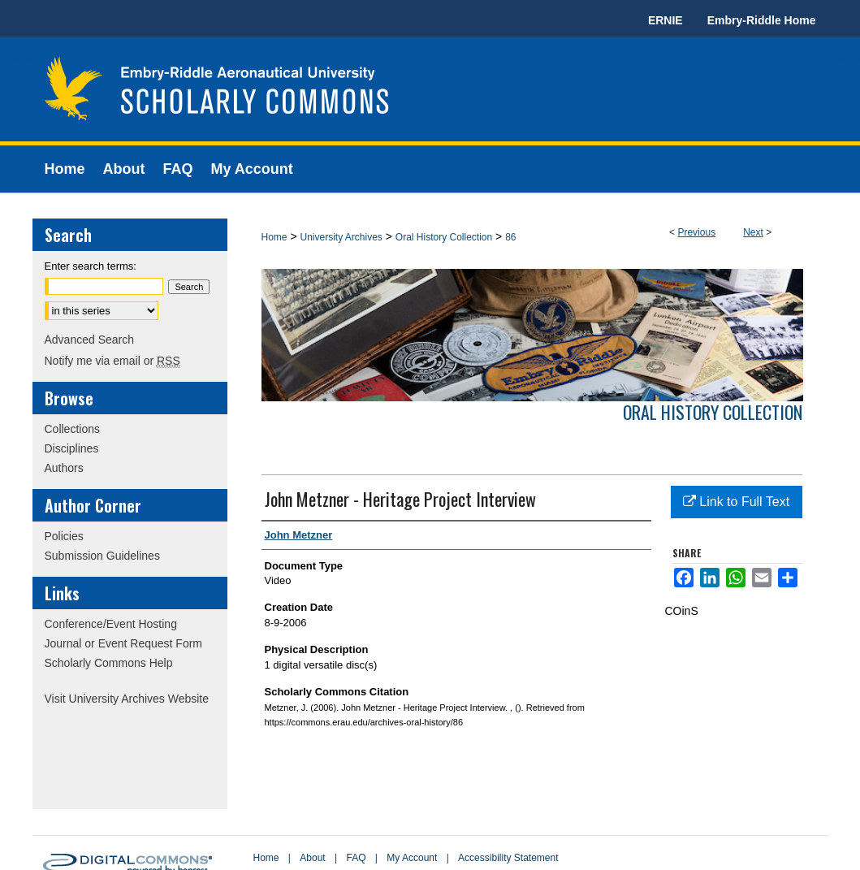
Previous (696, 232)
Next (753, 232)
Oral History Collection (443, 237)
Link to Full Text (736, 502)
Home (274, 237)
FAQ (355, 858)
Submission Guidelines (102, 555)
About (312, 858)
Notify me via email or (112, 360)
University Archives (341, 237)
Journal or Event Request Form (124, 643)
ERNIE (665, 20)
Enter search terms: (90, 266)
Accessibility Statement (508, 858)
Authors (64, 467)
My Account (412, 858)
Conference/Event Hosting (111, 623)
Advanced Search (90, 339)
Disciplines (72, 448)
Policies (64, 536)
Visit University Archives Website (127, 698)
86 (510, 237)
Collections (72, 428)
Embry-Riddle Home (761, 20)
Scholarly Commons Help (109, 662)
